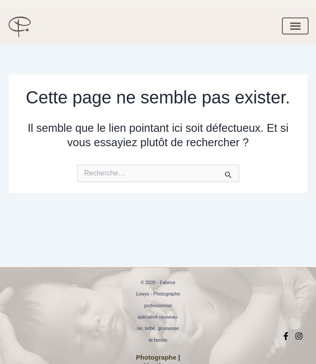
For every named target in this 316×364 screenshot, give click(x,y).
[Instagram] (299, 336)
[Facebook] (286, 336)
